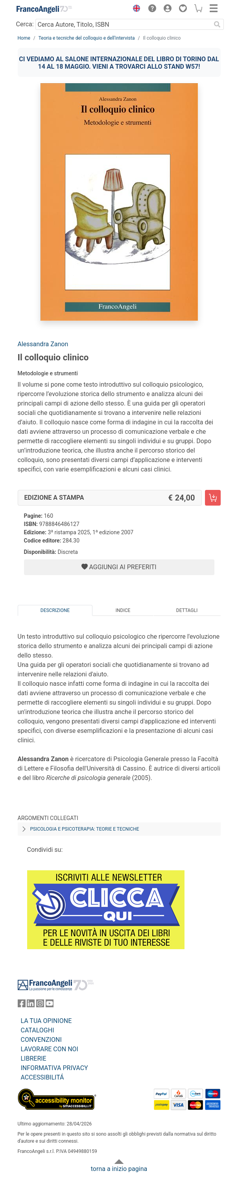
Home (24, 38)
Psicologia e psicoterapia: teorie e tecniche (84, 829)
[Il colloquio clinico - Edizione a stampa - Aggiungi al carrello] (213, 498)
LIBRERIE (33, 1058)
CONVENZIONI (41, 1039)
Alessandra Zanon (43, 344)
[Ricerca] (217, 24)
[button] (134, 9)
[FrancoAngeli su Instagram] (40, 1005)
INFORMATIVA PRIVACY (54, 1068)
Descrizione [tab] (55, 610)
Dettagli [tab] (186, 610)
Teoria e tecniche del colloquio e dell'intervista (87, 38)
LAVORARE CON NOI (49, 1049)
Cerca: (25, 24)
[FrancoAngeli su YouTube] (50, 1005)
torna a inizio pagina (119, 1169)
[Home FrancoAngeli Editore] (44, 9)
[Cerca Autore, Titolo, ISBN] (123, 24)
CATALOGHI (37, 1030)
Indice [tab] (123, 610)
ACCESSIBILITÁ (42, 1077)
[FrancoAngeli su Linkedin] (31, 1005)
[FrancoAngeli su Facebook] (22, 1005)
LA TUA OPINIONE (46, 1021)
